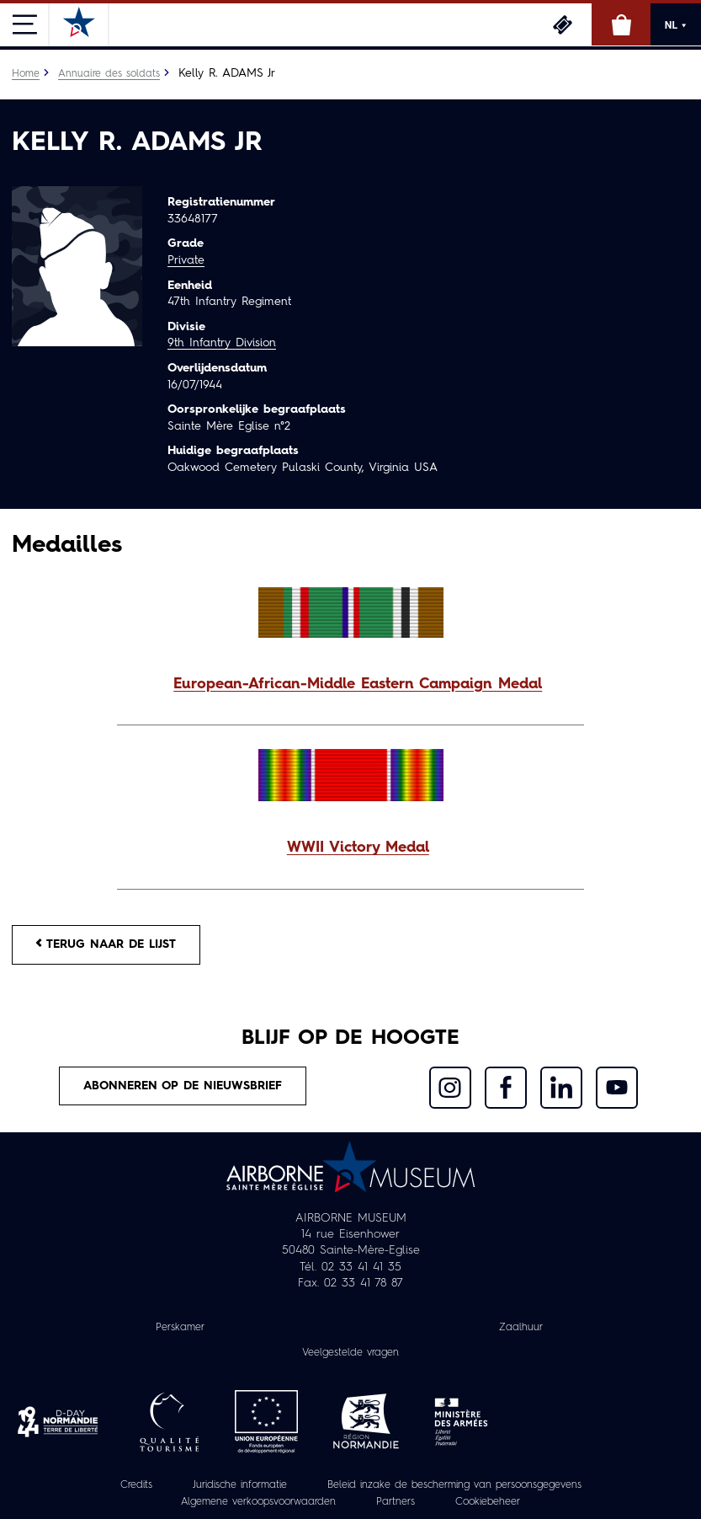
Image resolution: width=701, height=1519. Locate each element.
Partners (395, 1502)
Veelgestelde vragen (350, 1353)
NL (676, 25)
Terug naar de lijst (106, 944)
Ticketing (562, 24)
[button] (350, 685)
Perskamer (180, 1328)
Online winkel (621, 24)
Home (26, 74)
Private (185, 260)
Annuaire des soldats (109, 74)
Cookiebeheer (487, 1502)
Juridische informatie (240, 1485)
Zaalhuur (521, 1328)
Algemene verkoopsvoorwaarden (258, 1502)
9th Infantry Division (221, 343)
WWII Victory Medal (358, 848)
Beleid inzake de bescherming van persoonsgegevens (454, 1485)
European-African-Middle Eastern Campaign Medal (357, 684)
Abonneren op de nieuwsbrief (182, 1086)
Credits (136, 1485)
